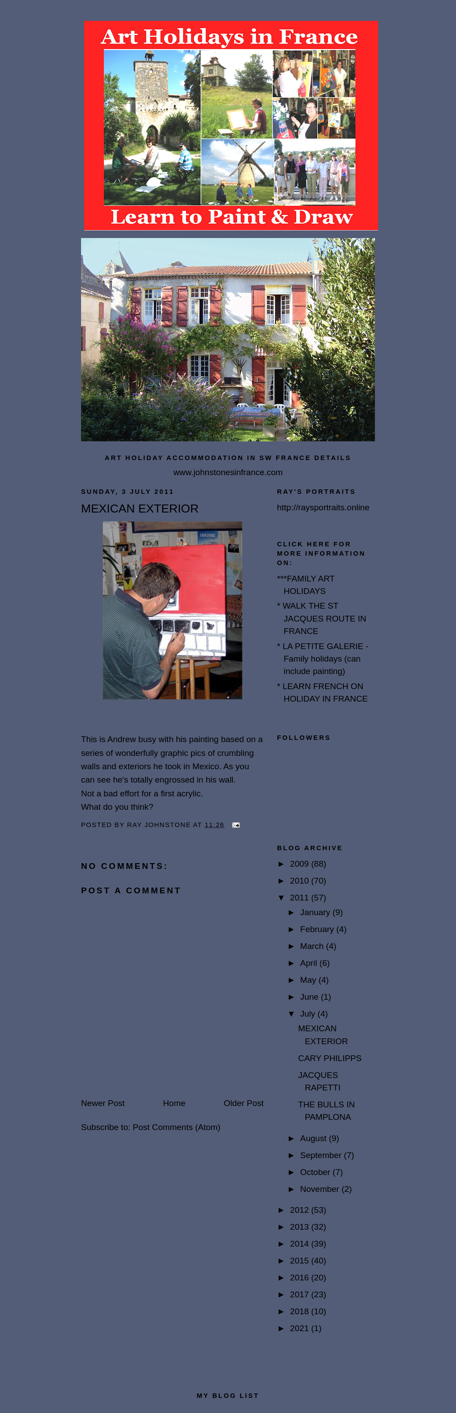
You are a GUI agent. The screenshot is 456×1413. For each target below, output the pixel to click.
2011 (300, 897)
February (318, 929)
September (322, 1155)
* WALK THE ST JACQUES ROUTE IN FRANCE (321, 618)
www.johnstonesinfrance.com (228, 472)
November (321, 1189)
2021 (300, 1328)
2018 (300, 1311)
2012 (300, 1210)
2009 (300, 863)
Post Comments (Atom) (176, 1127)
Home (174, 1103)
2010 (300, 880)
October (316, 1172)
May (309, 980)
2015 (300, 1260)
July (309, 1013)
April (309, 963)
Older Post (244, 1103)
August (314, 1138)
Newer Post (103, 1103)
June (310, 996)
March (313, 946)
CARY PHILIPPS (330, 1058)
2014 (300, 1243)
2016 (300, 1277)
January (316, 912)
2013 (300, 1226)
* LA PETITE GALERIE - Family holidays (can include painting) (323, 659)
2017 (300, 1294)
